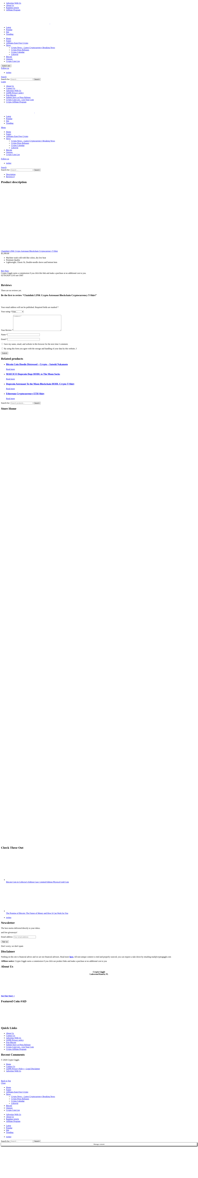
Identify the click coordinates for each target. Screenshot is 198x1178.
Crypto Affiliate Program (16, 102)
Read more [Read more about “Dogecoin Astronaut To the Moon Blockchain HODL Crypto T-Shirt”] (10, 392)
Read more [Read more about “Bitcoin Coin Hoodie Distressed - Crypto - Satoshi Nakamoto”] (10, 372)
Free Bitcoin (11, 95)
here (71, 960)
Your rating (6, 311)
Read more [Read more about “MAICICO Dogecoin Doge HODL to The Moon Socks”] (10, 382)
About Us (10, 5)
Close (3, 1086)
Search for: (5, 406)
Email (4, 342)
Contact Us (10, 88)
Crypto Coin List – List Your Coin (20, 100)
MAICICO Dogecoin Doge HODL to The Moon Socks (33, 377)
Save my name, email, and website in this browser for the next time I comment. (36, 347)
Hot (7, 32)
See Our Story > (8, 999)
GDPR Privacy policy (15, 93)
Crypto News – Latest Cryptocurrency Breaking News (33, 48)
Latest (8, 27)
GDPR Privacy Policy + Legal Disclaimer (23, 1072)
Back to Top (6, 1084)
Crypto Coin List (13, 61)
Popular (9, 30)
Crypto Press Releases (20, 50)
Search (37, 79)
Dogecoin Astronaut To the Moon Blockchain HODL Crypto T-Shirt (40, 387)
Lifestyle (14, 54)
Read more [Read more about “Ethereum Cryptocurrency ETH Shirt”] (10, 402)
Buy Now (5, 271)
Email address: (18, 940)
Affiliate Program (13, 10)
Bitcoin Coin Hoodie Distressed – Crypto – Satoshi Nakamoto (37, 367)
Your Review (7, 333)
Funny (8, 41)
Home (8, 38)
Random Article (12, 8)
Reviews (10, 177)
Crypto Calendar (17, 52)
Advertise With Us (13, 3)
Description (11, 174)
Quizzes (9, 59)
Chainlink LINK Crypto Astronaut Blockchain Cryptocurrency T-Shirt (29, 251)
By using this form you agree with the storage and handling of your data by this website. (40, 352)
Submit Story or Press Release (18, 97)
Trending (9, 34)
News (8, 45)
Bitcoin (9, 57)
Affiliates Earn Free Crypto (17, 43)
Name (4, 338)
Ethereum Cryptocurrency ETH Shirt (25, 396)
